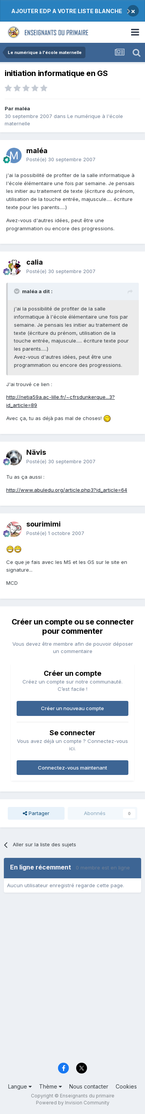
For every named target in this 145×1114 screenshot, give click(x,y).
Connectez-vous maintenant (72, 768)
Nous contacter (88, 1086)
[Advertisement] (72, 980)
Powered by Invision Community (72, 1103)
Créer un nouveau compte (72, 708)
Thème (50, 1086)
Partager (36, 813)
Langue (20, 1086)
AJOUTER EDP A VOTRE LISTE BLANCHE (66, 11)
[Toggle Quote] (17, 291)
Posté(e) (61, 159)
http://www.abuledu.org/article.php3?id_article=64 (66, 490)
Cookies (126, 1086)
